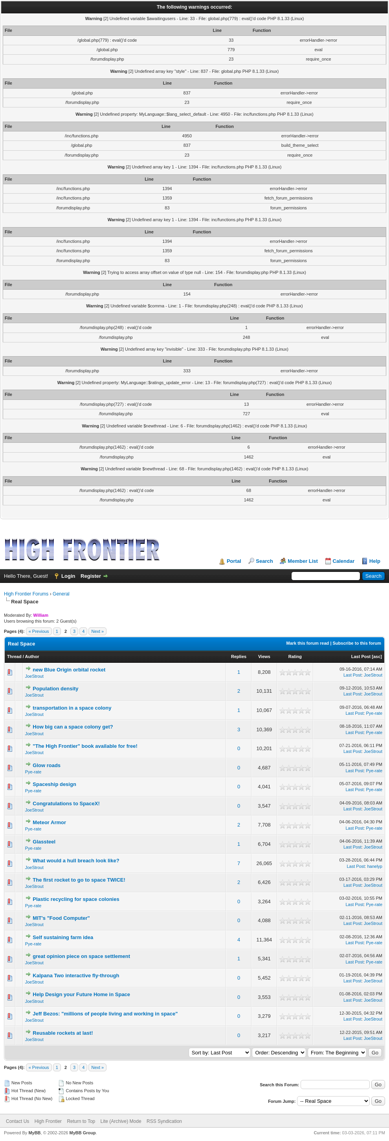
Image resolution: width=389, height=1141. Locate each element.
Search (264, 561)
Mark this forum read (307, 643)
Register (91, 576)
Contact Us (17, 1121)
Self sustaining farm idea (63, 937)
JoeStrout (34, 676)
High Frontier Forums (26, 594)
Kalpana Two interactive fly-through (76, 975)
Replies (238, 656)
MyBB (34, 1132)
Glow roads (47, 765)
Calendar (344, 561)
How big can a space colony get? (73, 727)
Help (374, 561)
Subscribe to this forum (357, 643)
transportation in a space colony (72, 708)
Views (264, 656)
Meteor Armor (49, 822)
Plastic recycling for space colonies (76, 899)
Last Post (361, 656)
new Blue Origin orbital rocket (69, 670)
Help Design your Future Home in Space (81, 994)
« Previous (39, 631)
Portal (234, 561)
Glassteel (44, 842)
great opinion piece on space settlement (81, 956)
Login (68, 576)
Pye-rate (374, 713)
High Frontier (48, 1121)
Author (32, 656)
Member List (303, 561)
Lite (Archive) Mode (121, 1121)
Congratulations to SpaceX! (66, 803)
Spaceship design (54, 784)
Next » (97, 631)
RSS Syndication (164, 1121)
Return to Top (81, 1121)
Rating (295, 656)
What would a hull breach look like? (76, 861)
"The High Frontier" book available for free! (85, 746)
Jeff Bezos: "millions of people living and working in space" (105, 1014)
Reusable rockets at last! (63, 1033)
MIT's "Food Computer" (61, 918)
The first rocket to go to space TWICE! (79, 880)
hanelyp (374, 866)
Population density (55, 689)
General (61, 594)
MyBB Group (82, 1132)
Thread (14, 656)
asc (376, 656)
